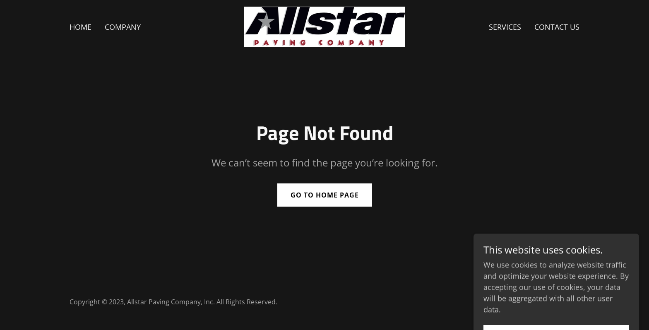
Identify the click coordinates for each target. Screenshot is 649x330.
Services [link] (505, 27)
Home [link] (80, 27)
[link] (324, 26)
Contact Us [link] (556, 27)
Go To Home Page (325, 195)
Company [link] (123, 27)
